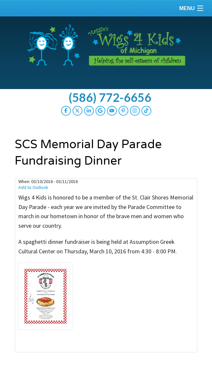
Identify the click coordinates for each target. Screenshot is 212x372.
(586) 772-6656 (110, 97)
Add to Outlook (33, 187)
